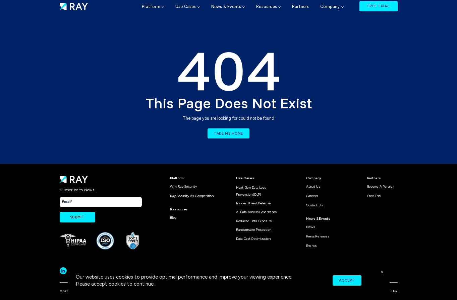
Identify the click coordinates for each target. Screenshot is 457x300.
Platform (151, 6)
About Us (313, 186)
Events (311, 245)
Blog (173, 217)
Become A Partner (380, 186)
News (310, 227)
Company (330, 6)
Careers (312, 196)
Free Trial (374, 196)
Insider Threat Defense (253, 203)
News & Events (226, 6)
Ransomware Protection (253, 229)
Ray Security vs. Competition (191, 196)
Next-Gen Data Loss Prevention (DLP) (251, 190)
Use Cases (185, 6)
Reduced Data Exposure (254, 221)
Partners (300, 6)
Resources (266, 6)
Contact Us (314, 205)
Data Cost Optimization (253, 238)
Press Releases (317, 236)
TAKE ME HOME (228, 133)
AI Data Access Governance (256, 212)
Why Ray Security (183, 186)
